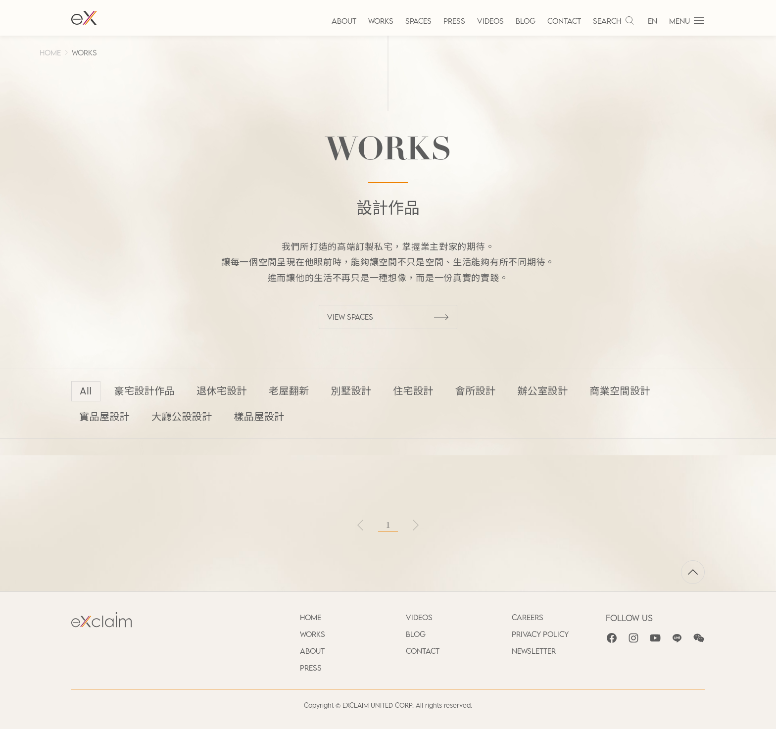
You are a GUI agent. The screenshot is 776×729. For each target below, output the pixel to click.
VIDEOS (490, 20)
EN (652, 20)
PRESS (454, 20)
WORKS (380, 20)
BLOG (525, 20)
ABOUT (344, 20)
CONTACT (564, 20)
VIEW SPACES (388, 316)
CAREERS (527, 617)
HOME (50, 52)
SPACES (418, 20)
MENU (687, 21)
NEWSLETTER (534, 650)
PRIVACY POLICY (540, 634)
